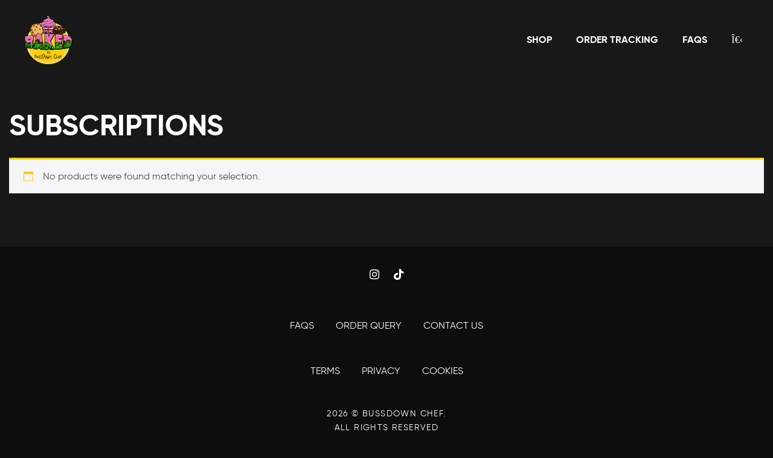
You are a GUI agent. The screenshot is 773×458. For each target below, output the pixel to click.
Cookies (442, 370)
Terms (326, 370)
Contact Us (453, 325)
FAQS (303, 325)
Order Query (370, 325)
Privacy (382, 370)
